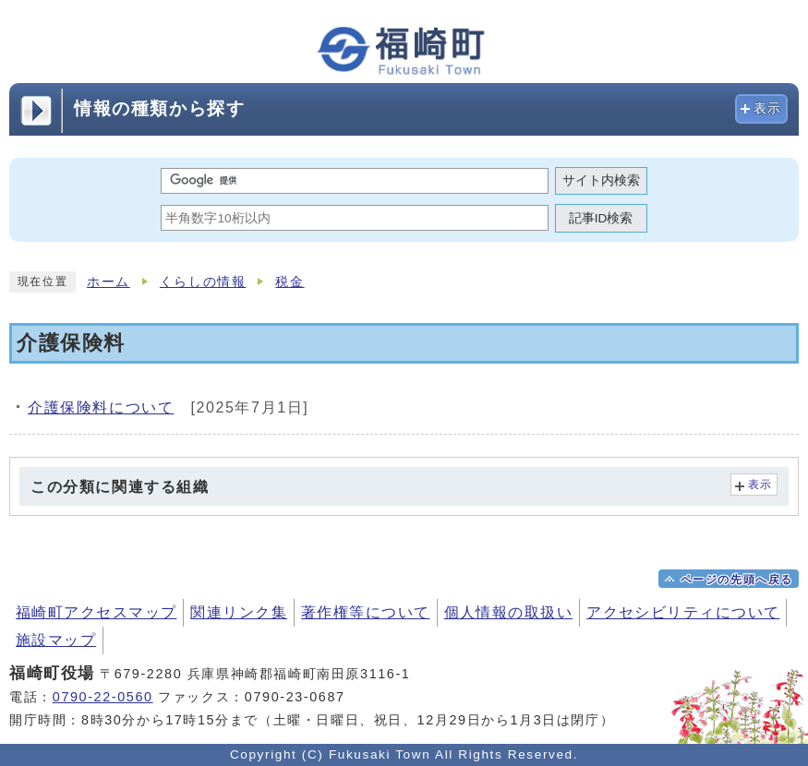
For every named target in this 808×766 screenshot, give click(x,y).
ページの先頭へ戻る (737, 579)
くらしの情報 (203, 282)
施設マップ (56, 640)
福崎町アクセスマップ (96, 612)
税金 (289, 282)
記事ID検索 (601, 218)
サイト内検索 (601, 180)
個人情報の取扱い (508, 612)
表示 (768, 108)
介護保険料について (101, 407)
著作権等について (365, 612)
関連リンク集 (238, 612)
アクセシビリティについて (682, 612)
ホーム (108, 282)
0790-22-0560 (103, 696)
